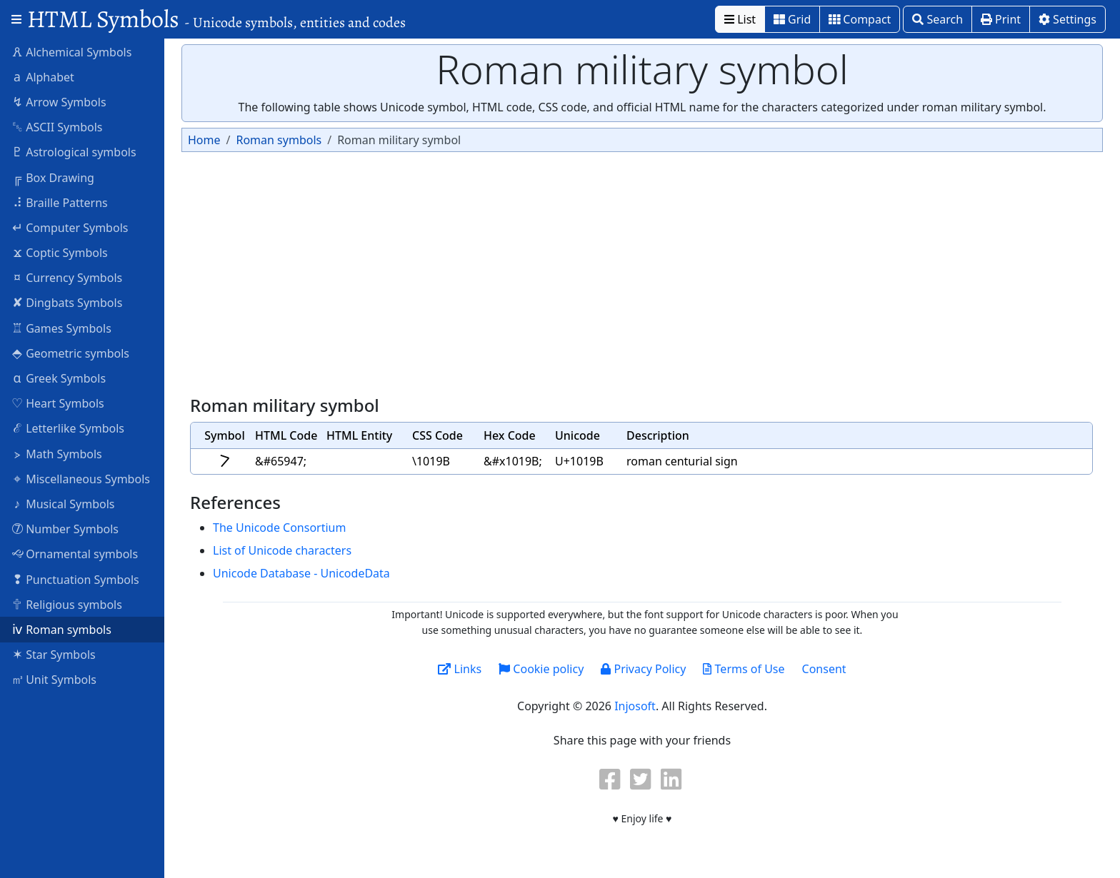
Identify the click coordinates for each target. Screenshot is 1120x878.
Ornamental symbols (74, 553)
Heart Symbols (57, 402)
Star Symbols (53, 653)
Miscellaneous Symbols (80, 478)
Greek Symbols (58, 377)
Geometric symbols (70, 352)
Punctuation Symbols (75, 578)
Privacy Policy (643, 669)
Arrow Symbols (58, 101)
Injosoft (635, 706)
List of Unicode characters (282, 550)
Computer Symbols (69, 227)
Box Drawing (52, 177)
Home (204, 140)
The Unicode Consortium (279, 527)
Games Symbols (61, 327)
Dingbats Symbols (66, 302)
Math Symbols (56, 453)
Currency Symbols (66, 277)
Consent (824, 669)
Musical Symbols (63, 503)
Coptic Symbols (59, 252)
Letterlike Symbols (67, 427)
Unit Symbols (53, 678)
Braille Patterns (59, 202)
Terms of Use (743, 669)
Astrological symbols (73, 151)
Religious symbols (66, 603)
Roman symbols (61, 628)
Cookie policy (541, 669)
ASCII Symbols (57, 126)
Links (459, 669)
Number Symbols (65, 528)
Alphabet (42, 76)
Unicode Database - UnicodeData (301, 573)
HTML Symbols (216, 19)
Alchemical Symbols (71, 51)
